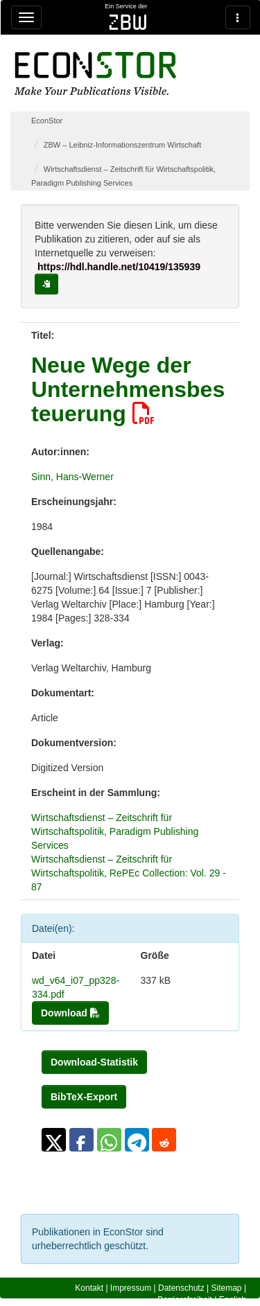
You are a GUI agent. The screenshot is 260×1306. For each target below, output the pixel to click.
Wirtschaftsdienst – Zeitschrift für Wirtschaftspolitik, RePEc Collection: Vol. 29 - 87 (128, 873)
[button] (54, 1139)
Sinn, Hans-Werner (72, 476)
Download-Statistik (94, 1062)
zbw (128, 22)
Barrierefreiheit (184, 1300)
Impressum (130, 1288)
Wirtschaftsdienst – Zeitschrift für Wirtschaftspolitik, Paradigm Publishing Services (114, 831)
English (232, 1300)
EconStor (46, 120)
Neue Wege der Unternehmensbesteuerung (128, 389)
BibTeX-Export (84, 1096)
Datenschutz (181, 1288)
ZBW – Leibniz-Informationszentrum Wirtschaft (122, 145)
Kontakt (89, 1288)
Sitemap (226, 1288)
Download (70, 1012)
